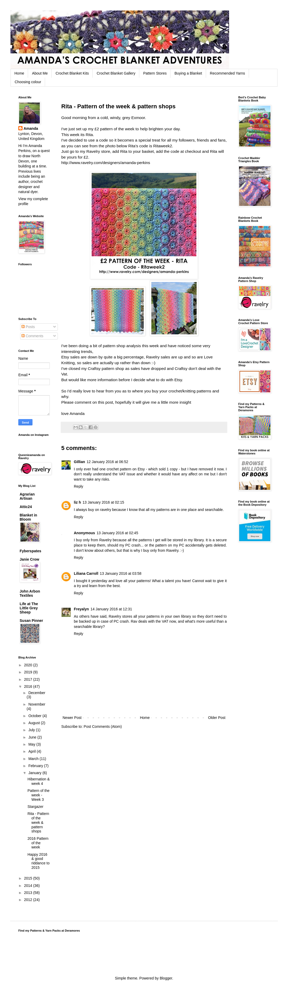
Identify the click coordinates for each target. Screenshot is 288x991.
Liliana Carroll (86, 573)
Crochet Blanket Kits (72, 73)
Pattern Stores (155, 73)
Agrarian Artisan (27, 496)
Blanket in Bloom (28, 517)
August (34, 723)
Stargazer (35, 806)
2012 (28, 900)
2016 (28, 686)
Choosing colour (28, 82)
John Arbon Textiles (30, 593)
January (35, 773)
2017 (28, 679)
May (32, 744)
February (36, 766)
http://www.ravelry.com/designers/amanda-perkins (105, 162)
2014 (28, 885)
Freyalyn (81, 609)
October (35, 716)
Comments (32, 336)
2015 (28, 878)
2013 (28, 893)
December (36, 693)
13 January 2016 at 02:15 (103, 502)
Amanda (31, 128)
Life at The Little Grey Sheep (29, 608)
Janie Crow (29, 559)
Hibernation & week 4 (38, 781)
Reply (78, 486)
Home (19, 73)
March (34, 759)
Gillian (79, 462)
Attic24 (26, 507)
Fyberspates (30, 551)
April (32, 751)
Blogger (166, 978)
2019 (28, 672)
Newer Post (72, 718)
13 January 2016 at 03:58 (120, 573)
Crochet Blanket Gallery (116, 73)
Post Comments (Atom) (103, 726)
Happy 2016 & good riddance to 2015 (38, 861)
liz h (77, 502)
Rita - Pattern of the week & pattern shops (38, 822)
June (32, 737)
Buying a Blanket (188, 73)
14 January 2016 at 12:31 (111, 609)
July (32, 730)
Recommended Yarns (227, 73)
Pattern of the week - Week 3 (38, 795)
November (36, 704)
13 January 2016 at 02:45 (117, 533)
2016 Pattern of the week (37, 842)
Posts (28, 327)
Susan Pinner (31, 620)
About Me (40, 73)
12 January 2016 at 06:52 (107, 462)
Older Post (216, 718)
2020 (28, 665)
